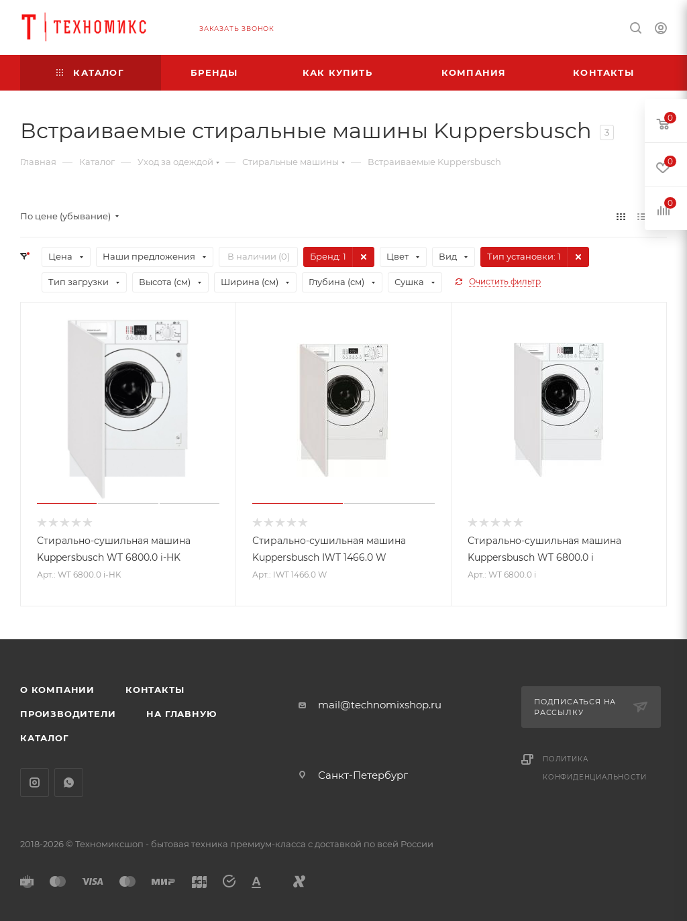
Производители (67, 713)
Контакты (154, 689)
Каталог (44, 738)
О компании (57, 689)
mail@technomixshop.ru (379, 704)
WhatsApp (68, 782)
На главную (181, 713)
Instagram (34, 782)
